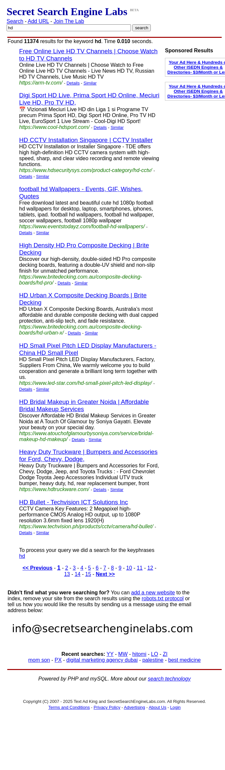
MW (122, 654)
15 (88, 574)
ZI (165, 654)
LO (154, 654)
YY (110, 654)
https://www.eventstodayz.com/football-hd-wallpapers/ (82, 226)
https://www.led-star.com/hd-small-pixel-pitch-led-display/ (85, 383)
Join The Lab (69, 21)
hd (22, 556)
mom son (39, 660)
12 (150, 568)
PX (58, 660)
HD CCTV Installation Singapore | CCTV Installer (86, 140)
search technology (169, 679)
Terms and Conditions (69, 707)
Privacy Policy (107, 707)
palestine (152, 660)
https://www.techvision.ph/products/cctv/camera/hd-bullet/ (86, 526)
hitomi (139, 654)
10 (129, 568)
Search (15, 21)
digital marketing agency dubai (102, 660)
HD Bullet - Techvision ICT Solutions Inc (73, 502)
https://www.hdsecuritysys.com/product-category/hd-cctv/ (85, 170)
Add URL (38, 21)
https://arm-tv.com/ (40, 83)
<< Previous (37, 568)
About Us (157, 707)
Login (175, 707)
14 (77, 574)
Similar (90, 83)
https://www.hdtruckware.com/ (54, 489)
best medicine (184, 660)
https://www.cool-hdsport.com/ (54, 127)
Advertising (134, 707)
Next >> (105, 574)
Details (73, 83)
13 (67, 574)
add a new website (153, 592)
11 (140, 568)
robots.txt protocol (162, 598)
